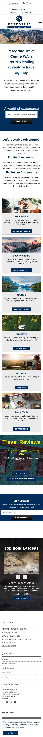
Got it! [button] (10, 733)
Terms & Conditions (8, 664)
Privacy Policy (30, 522)
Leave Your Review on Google (21, 479)
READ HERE (21, 387)
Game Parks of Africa (21, 582)
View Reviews (21, 473)
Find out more (21, 598)
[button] (28, 9)
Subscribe (17, 9)
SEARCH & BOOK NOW (21, 231)
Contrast (14, 3)
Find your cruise (21, 309)
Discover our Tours (21, 270)
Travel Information (8, 668)
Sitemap (4, 677)
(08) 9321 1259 (26, 13)
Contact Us (5, 659)
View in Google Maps (9, 646)
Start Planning (21, 429)
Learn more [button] (20, 727)
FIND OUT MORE (21, 348)
